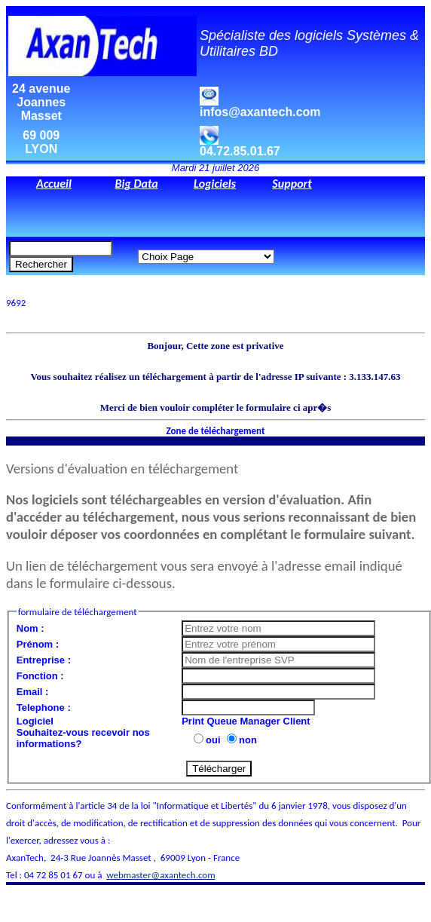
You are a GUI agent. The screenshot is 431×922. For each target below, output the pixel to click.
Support (291, 183)
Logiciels (215, 183)
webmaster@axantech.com (160, 875)
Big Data (136, 183)
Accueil (54, 183)
